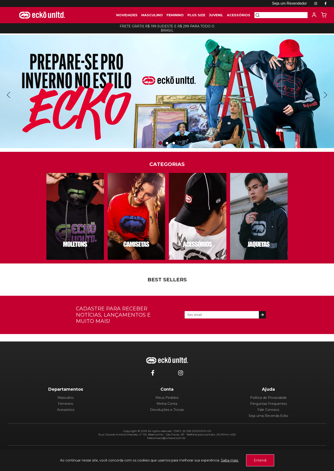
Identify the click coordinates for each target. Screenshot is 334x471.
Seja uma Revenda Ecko (268, 416)
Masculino (66, 398)
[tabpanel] (167, 91)
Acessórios (65, 410)
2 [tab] (167, 143)
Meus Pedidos (167, 398)
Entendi (260, 460)
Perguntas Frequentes (268, 404)
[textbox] (284, 15)
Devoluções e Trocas (167, 410)
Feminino (65, 404)
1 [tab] (160, 143)
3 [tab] (173, 143)
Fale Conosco (268, 410)
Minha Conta (167, 404)
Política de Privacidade (268, 398)
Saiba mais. (230, 460)
